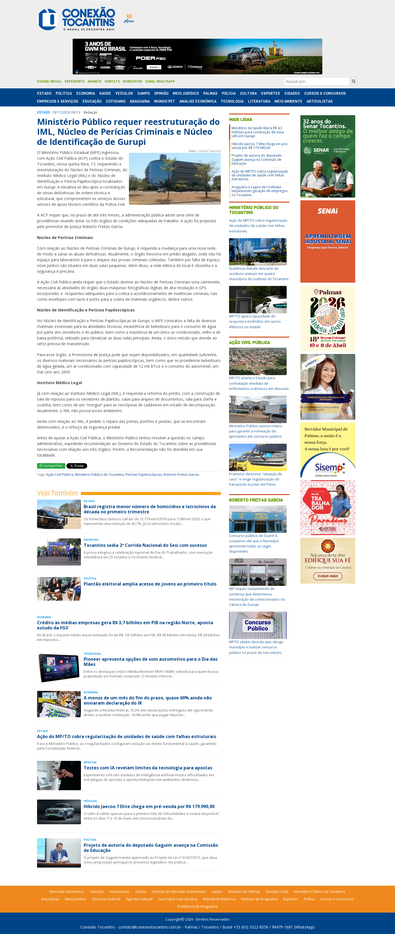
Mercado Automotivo (67, 891)
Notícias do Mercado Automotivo (179, 891)
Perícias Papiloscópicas (143, 474)
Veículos (124, 93)
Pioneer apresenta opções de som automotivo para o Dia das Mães (151, 661)
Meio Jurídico (186, 93)
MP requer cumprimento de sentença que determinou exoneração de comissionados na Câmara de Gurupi (257, 596)
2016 (66, 112)
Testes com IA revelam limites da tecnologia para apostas (148, 768)
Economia (85, 93)
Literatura (259, 101)
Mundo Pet (164, 101)
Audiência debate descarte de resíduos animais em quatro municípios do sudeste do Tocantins (259, 273)
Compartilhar (51, 465)
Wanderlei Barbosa (219, 898)
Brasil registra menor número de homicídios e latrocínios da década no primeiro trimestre (150, 509)
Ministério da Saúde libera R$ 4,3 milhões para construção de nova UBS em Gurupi (258, 132)
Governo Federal (106, 898)
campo (217, 891)
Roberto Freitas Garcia (181, 474)
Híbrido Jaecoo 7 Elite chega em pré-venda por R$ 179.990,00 (149, 806)
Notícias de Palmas (244, 891)
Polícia (309, 898)
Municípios (132, 81)
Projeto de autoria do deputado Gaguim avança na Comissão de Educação (151, 847)
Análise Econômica (197, 101)
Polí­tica (64, 93)
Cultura (248, 93)
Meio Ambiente (288, 101)
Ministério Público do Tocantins (99, 474)
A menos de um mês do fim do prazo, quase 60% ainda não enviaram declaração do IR (148, 700)
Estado (44, 93)
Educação (92, 101)
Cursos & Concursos (325, 93)
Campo (143, 93)
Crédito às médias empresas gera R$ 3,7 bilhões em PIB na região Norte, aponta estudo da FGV (125, 625)
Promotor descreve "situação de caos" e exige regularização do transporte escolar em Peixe (255, 479)
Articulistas (320, 101)
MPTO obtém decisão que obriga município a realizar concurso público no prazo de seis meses (256, 647)
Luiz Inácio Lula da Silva (177, 898)
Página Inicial (49, 81)
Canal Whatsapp (160, 81)
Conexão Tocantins (97, 927)
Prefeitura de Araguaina (197, 906)
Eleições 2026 (277, 891)
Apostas (90, 762)
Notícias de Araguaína (259, 898)
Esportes (270, 93)
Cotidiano (115, 101)
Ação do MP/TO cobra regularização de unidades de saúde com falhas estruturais (126, 736)
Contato (112, 81)
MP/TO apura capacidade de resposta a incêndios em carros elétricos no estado (255, 321)
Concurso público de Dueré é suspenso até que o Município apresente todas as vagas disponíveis (254, 543)
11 (59, 112)
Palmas (210, 93)
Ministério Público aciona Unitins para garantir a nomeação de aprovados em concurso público (255, 431)
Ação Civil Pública (59, 474)
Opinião (161, 93)
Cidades (292, 93)
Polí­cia (229, 93)
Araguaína (140, 101)
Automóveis (119, 891)
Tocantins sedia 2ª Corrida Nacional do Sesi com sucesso (145, 545)
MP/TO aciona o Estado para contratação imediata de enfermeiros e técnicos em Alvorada (259, 383)
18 (54, 112)
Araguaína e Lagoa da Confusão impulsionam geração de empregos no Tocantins (259, 191)
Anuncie (94, 81)
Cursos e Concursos (337, 898)
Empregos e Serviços (57, 101)
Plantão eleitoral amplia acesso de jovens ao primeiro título (150, 584)
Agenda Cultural (139, 898)
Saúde (105, 93)
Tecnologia (232, 101)
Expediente (74, 81)
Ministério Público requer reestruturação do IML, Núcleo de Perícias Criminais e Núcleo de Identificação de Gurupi (128, 131)
